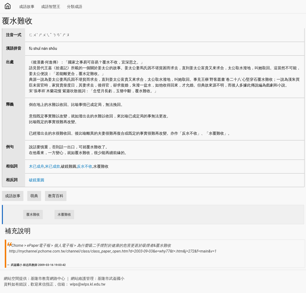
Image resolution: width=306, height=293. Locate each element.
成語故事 (26, 6)
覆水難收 (33, 214)
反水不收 (84, 166)
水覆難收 (64, 214)
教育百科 (55, 196)
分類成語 (74, 6)
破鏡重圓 (36, 180)
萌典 (34, 196)
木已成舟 (36, 166)
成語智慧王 (50, 6)
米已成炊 (52, 166)
